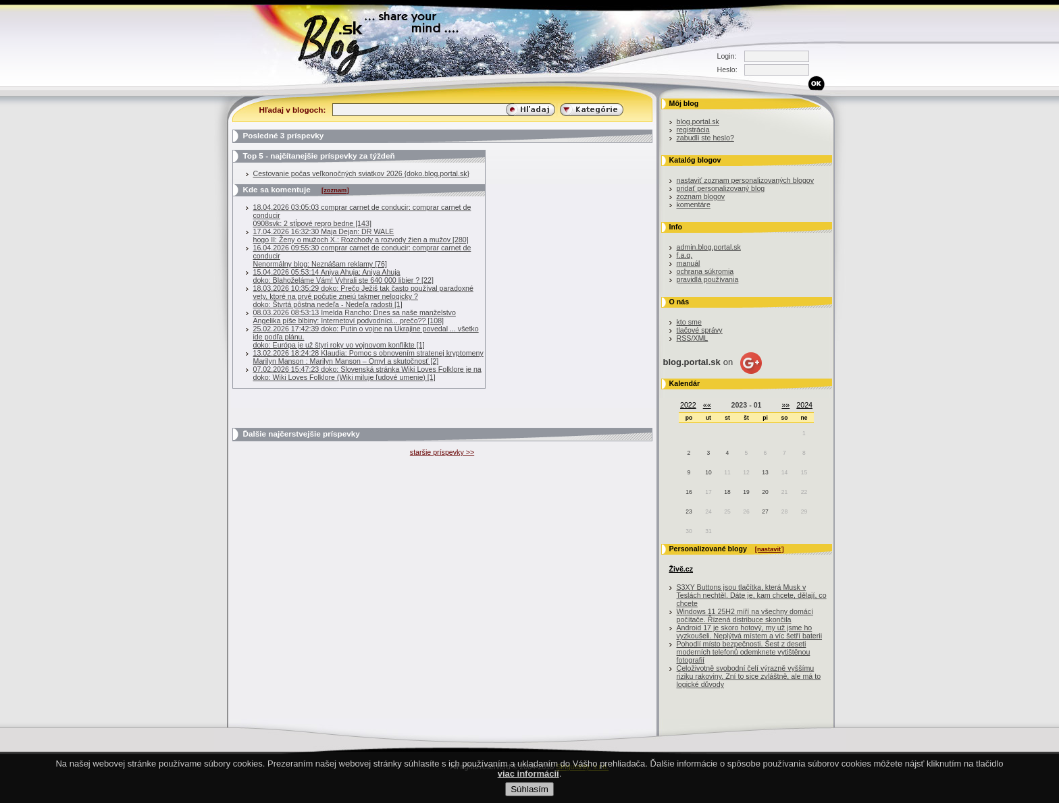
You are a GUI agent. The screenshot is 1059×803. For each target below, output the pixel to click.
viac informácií (528, 779)
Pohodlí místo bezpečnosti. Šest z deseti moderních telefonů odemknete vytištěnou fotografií (743, 652)
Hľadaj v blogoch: (292, 109)
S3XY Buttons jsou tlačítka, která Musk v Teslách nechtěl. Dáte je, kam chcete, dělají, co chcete (752, 595)
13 (765, 472)
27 (765, 511)
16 (689, 492)
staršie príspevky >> (442, 452)
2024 (804, 405)
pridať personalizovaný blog (721, 188)
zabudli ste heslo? (705, 138)
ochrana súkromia (705, 271)
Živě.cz (681, 569)
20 (765, 492)
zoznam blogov (701, 196)
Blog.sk (342, 42)
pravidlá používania (708, 279)
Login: (727, 56)
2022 (688, 405)
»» (785, 405)
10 (708, 472)
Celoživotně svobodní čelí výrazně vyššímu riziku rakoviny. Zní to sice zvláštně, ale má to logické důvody (749, 676)
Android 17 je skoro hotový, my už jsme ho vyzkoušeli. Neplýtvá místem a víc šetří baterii (750, 632)
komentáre (694, 204)
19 (746, 492)
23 (689, 511)
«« (707, 405)
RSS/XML (692, 338)
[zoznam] (334, 190)
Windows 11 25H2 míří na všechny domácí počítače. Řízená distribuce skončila (745, 615)
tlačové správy (700, 330)
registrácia (693, 130)
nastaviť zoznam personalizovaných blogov (746, 180)
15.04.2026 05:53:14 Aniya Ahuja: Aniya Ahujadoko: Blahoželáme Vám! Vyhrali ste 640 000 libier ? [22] (343, 276)
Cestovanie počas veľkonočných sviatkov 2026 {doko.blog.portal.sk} (361, 173)
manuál (688, 263)
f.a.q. (685, 255)
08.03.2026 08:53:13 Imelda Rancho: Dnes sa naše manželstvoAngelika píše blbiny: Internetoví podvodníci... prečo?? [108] (354, 316)
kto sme (689, 322)
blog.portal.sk (698, 121)
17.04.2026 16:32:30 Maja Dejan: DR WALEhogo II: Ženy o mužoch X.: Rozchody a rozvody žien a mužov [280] (361, 235)
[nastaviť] (769, 549)
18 (727, 492)
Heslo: (727, 69)
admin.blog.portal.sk (709, 247)
